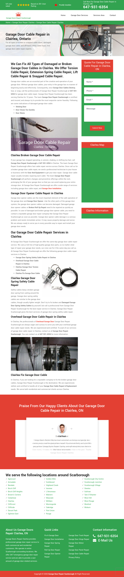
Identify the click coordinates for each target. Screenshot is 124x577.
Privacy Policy (74, 557)
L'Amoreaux (50, 491)
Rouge (48, 513)
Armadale (12, 482)
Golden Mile (51, 479)
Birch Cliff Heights (15, 491)
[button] (55, 428)
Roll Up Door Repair (52, 550)
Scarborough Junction (93, 482)
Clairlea (11, 501)
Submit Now (97, 128)
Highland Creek (52, 485)
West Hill (88, 498)
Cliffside (11, 507)
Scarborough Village (92, 485)
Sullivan (87, 491)
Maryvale (49, 498)
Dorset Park (12, 510)
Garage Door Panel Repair (79, 550)
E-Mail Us (105, 540)
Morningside (51, 504)
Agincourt (12, 479)
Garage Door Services (79, 15)
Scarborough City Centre (94, 479)
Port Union (50, 510)
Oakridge (49, 507)
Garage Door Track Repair (79, 535)
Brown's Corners (14, 495)
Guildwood (50, 482)
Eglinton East (13, 513)
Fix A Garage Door (51, 535)
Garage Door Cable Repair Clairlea (49, 22)
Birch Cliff (12, 488)
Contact (113, 15)
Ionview (49, 488)
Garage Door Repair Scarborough (61, 574)
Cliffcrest (11, 504)
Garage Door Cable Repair (79, 553)
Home (63, 15)
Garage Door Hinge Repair (79, 539)
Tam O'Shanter (90, 495)
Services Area (98, 15)
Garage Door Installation (54, 539)
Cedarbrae (12, 498)
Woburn (87, 507)
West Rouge (89, 501)
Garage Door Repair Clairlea (23, 22)
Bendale (11, 485)
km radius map (97, 174)
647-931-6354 (95, 7)
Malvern (49, 495)
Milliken (49, 501)
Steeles (87, 488)
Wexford (87, 504)
